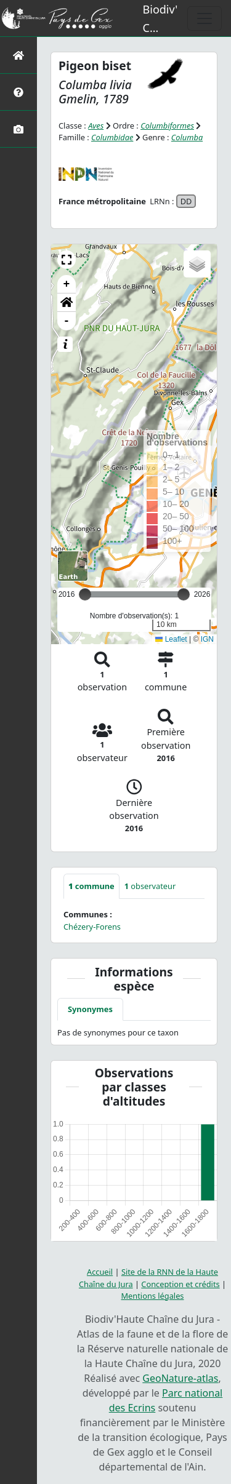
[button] (66, 259)
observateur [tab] (150, 886)
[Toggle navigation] (204, 18)
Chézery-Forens (92, 926)
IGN (207, 639)
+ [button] (66, 284)
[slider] (183, 594)
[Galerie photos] (18, 129)
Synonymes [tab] (90, 1009)
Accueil (100, 1271)
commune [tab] (91, 886)
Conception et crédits (180, 1284)
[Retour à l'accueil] (18, 55)
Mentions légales (152, 1295)
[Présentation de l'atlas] (18, 92)
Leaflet (171, 639)
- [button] (66, 321)
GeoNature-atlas (180, 1378)
